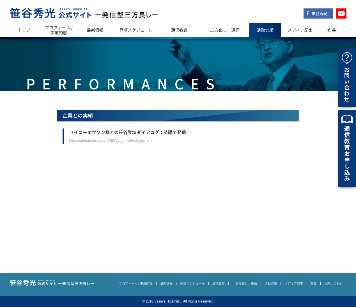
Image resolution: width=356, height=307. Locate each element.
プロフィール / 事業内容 (59, 29)
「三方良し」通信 (244, 283)
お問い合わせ (333, 283)
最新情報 (95, 30)
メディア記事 (300, 30)
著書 (314, 283)
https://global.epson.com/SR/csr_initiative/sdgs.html (111, 140)
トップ (24, 30)
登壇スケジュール (136, 30)
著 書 (331, 30)
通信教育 (179, 30)
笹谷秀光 (316, 13)
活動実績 (265, 30)
